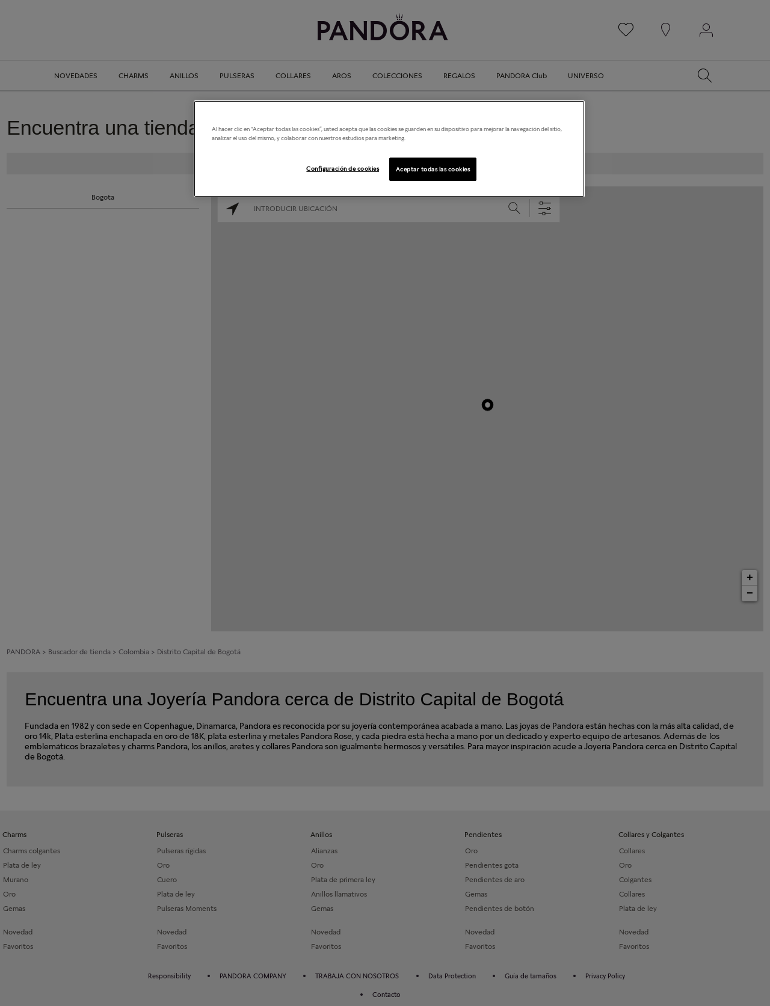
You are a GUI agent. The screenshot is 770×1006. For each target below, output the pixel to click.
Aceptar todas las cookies (433, 169)
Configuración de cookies (342, 168)
